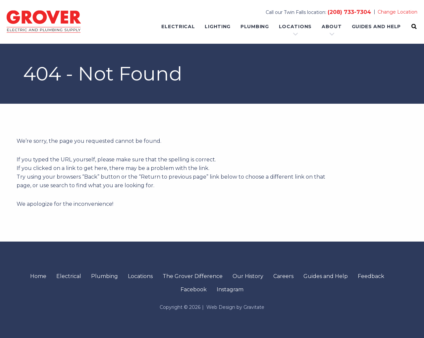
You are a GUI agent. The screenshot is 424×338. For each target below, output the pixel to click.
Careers (283, 276)
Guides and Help (376, 26)
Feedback (371, 276)
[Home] (44, 21)
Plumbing (254, 26)
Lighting (218, 26)
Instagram (230, 289)
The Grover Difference (193, 276)
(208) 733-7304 (349, 12)
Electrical (178, 26)
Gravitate (253, 307)
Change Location (397, 12)
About (332, 26)
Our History (248, 276)
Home (38, 276)
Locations (295, 26)
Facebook (194, 289)
